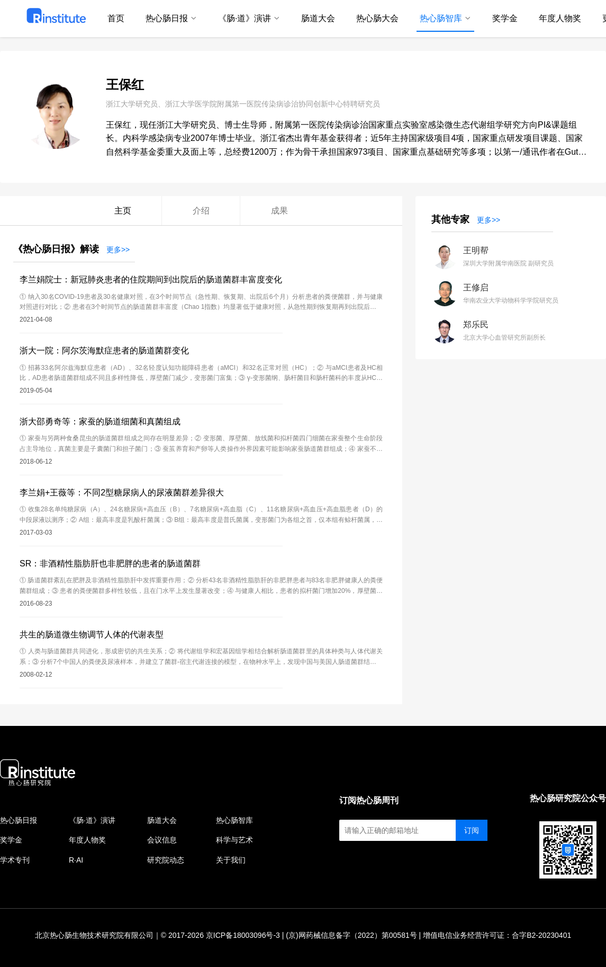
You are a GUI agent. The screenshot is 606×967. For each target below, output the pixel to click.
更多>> (118, 249)
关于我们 (231, 860)
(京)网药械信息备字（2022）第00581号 (351, 935)
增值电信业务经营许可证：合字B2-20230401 (497, 935)
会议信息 (162, 840)
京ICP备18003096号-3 (243, 935)
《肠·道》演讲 (92, 820)
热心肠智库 (234, 820)
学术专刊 (15, 860)
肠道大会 (162, 820)
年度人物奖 (87, 840)
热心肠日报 (18, 820)
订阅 (471, 830)
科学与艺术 (234, 840)
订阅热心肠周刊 (369, 800)
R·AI (76, 860)
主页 (122, 210)
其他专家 (450, 219)
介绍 (201, 210)
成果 (279, 210)
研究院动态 (165, 860)
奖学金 (11, 840)
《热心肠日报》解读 (56, 249)
